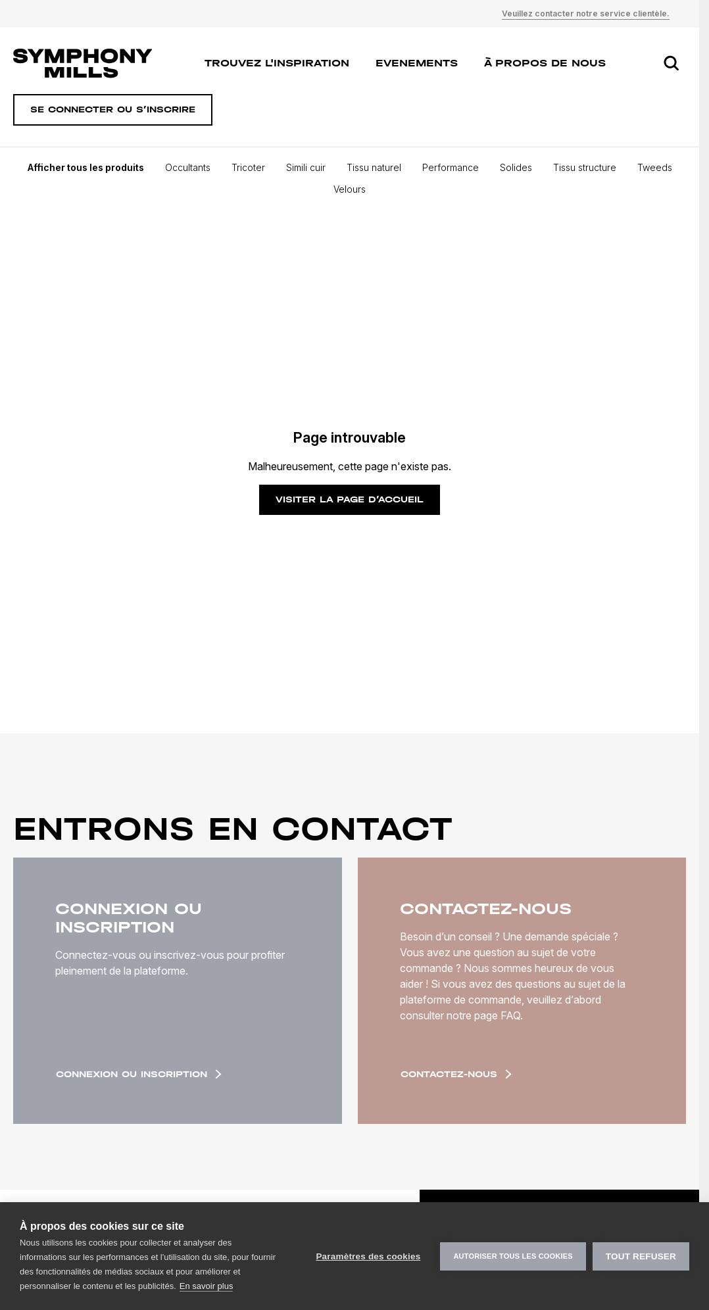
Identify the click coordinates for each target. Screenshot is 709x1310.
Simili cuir (306, 167)
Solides (516, 167)
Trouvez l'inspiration (277, 63)
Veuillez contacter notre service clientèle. (586, 13)
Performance (450, 167)
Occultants (187, 167)
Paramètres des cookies (368, 1256)
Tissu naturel (374, 167)
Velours (349, 189)
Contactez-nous (456, 1074)
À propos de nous (545, 63)
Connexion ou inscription (139, 1074)
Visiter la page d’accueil (350, 499)
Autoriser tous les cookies (512, 1256)
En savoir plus (206, 1286)
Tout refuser (641, 1256)
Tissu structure (584, 167)
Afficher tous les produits (86, 167)
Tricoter (248, 167)
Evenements (417, 63)
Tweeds (654, 167)
